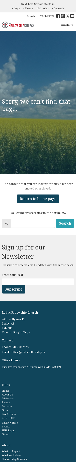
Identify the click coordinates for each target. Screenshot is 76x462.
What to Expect (11, 451)
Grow (5, 410)
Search (31, 16)
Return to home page (38, 198)
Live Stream (9, 414)
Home (5, 390)
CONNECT (8, 418)
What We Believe (11, 455)
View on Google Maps (16, 332)
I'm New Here (10, 422)
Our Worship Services (14, 459)
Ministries (8, 398)
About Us (7, 394)
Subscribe (13, 289)
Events (6, 402)
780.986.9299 (46, 16)
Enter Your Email (13, 275)
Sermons (7, 406)
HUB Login (8, 430)
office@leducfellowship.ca (29, 352)
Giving (5, 434)
